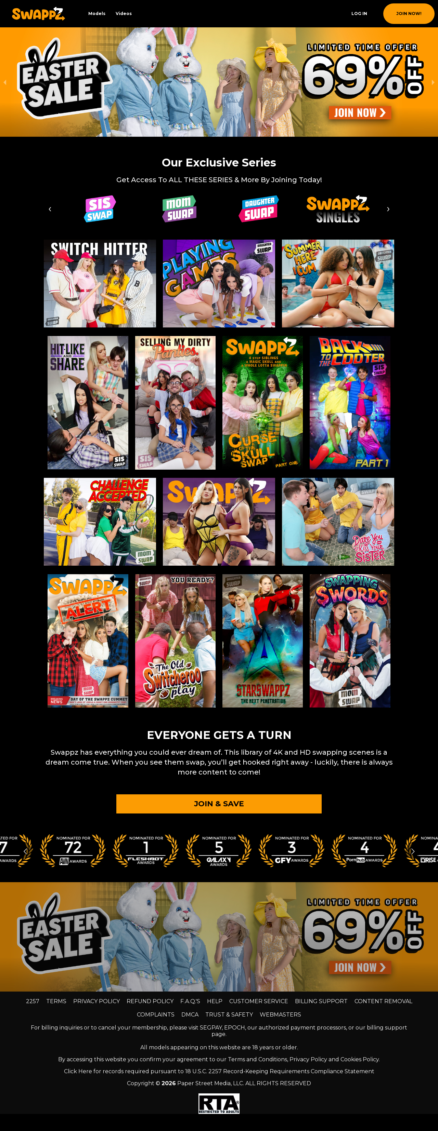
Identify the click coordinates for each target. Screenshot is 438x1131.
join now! (409, 13)
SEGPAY (211, 1027)
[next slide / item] (433, 82)
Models (96, 13)
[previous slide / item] (5, 82)
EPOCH (234, 1027)
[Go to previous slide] (25, 851)
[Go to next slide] (412, 851)
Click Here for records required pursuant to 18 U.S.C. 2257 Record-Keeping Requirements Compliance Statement (219, 1071)
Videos (124, 13)
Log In (359, 13)
